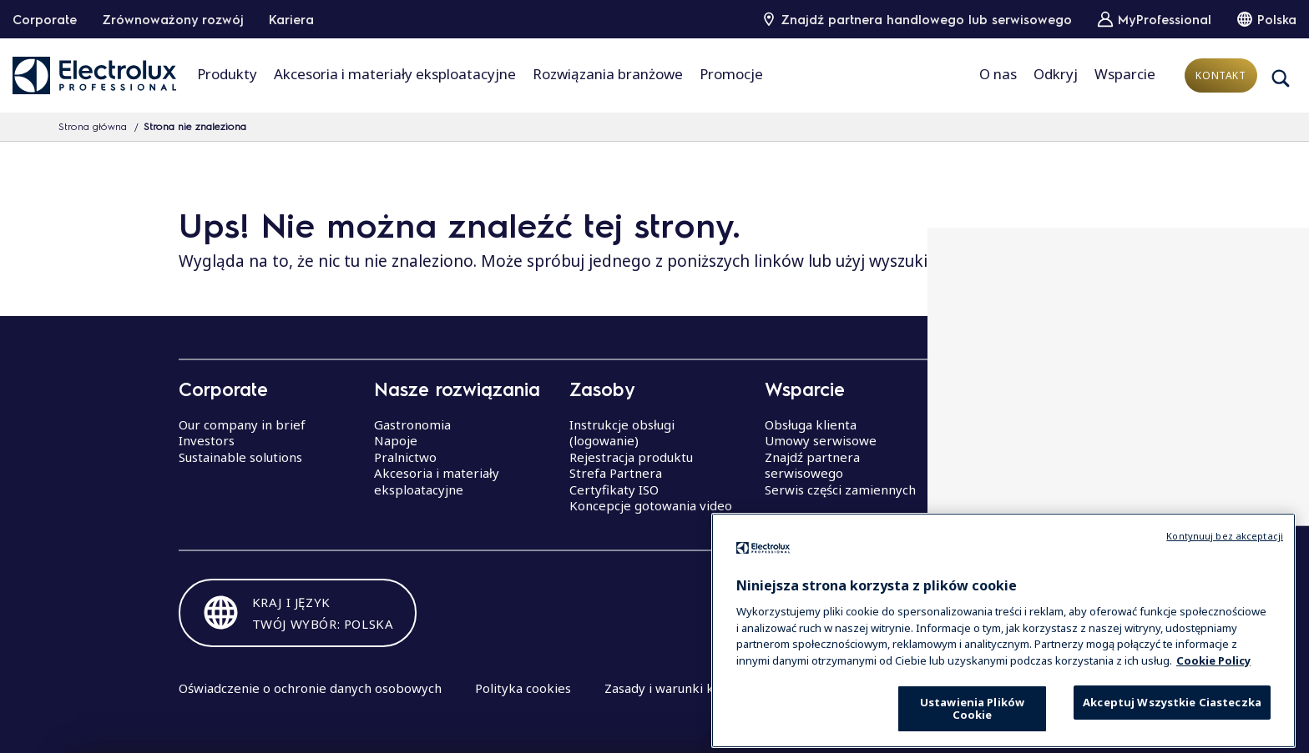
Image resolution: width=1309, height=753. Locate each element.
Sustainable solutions (240, 457)
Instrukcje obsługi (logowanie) (622, 432)
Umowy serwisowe (821, 440)
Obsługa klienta (811, 424)
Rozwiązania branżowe (608, 73)
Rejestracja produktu (631, 457)
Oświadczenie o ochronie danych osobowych (310, 688)
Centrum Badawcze (1017, 472)
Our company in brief (242, 424)
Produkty (227, 73)
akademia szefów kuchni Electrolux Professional (1032, 498)
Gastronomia (412, 424)
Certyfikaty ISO (614, 489)
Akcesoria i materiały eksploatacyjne (395, 73)
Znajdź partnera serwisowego (812, 465)
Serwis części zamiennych (840, 489)
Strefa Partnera (615, 472)
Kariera (291, 19)
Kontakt (1220, 75)
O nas (998, 73)
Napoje (395, 440)
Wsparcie (1124, 73)
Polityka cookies (523, 688)
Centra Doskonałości (1020, 424)
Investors (207, 440)
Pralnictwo (405, 457)
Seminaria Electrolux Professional (1021, 448)
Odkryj (1056, 73)
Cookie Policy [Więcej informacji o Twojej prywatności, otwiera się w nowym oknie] (1213, 689)
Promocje (731, 73)
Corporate (45, 19)
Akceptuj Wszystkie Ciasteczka (1172, 731)
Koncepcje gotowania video (650, 505)
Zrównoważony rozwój (173, 19)
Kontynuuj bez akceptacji (1224, 565)
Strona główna (92, 126)
